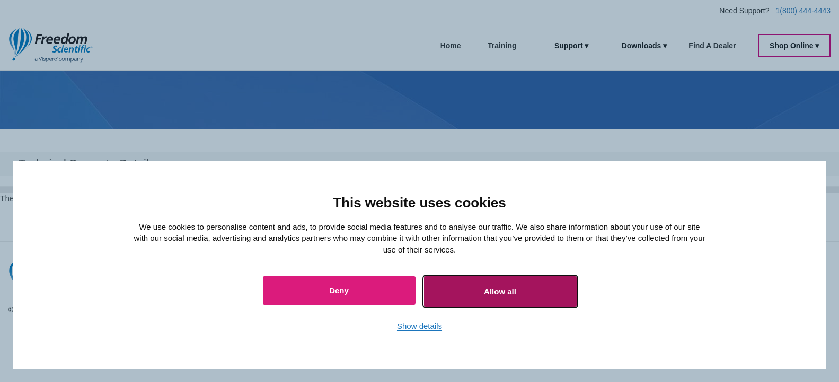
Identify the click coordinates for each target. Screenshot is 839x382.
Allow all (500, 291)
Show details (419, 326)
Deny (339, 290)
